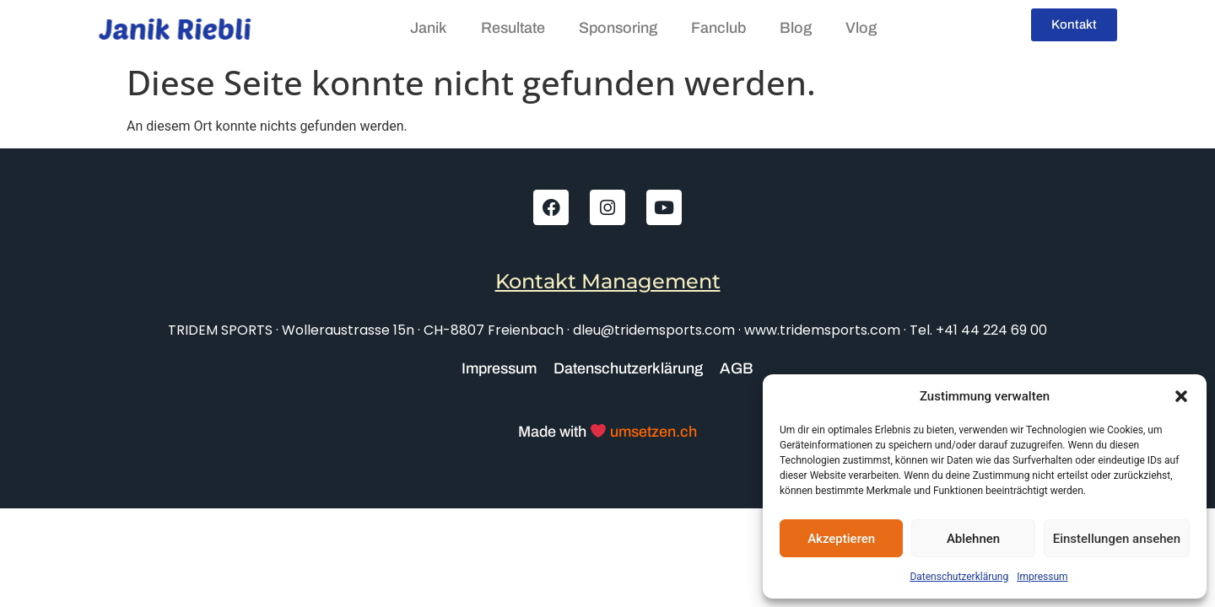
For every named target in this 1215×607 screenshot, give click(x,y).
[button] (1181, 396)
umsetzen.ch (652, 431)
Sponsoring (618, 27)
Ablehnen (973, 538)
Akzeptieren (841, 538)
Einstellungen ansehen (1116, 538)
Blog (796, 27)
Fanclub (718, 27)
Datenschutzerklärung (959, 577)
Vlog (861, 27)
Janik (428, 27)
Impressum (1042, 577)
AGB (736, 368)
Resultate (513, 27)
